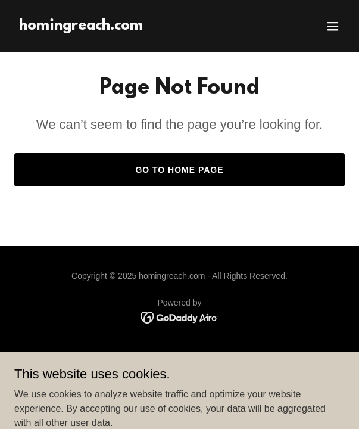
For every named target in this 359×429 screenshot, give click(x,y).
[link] (81, 26)
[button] (333, 26)
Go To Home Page (179, 170)
